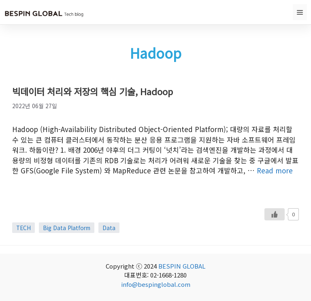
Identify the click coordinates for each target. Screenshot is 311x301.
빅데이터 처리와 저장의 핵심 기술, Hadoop (92, 91)
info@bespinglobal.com (155, 284)
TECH (23, 228)
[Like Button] (274, 214)
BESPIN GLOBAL (181, 266)
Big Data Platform (66, 228)
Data (108, 228)
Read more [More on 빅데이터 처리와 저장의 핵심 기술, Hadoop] (275, 170)
